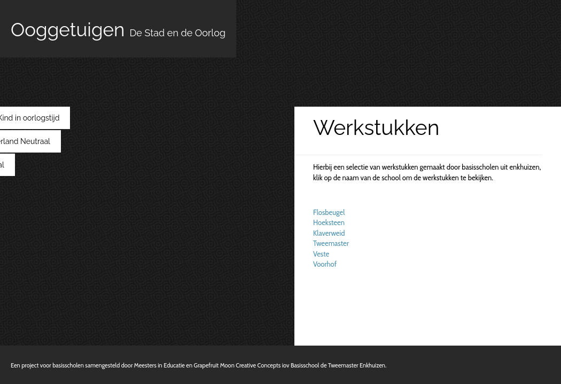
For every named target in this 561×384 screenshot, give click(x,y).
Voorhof (325, 264)
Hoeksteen (329, 222)
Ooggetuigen (118, 29)
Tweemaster (331, 243)
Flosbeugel (329, 212)
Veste (321, 254)
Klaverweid (329, 233)
